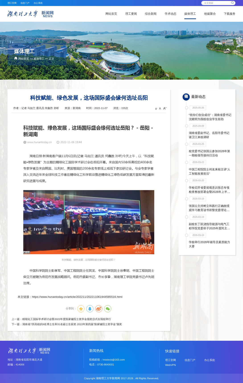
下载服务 (229, 13)
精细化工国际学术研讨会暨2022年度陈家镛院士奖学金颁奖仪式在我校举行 (66, 319)
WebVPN (170, 364)
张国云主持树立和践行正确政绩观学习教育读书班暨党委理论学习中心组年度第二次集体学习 (209, 210)
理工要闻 (131, 13)
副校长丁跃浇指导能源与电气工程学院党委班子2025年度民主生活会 (209, 228)
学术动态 (170, 13)
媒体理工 (190, 13)
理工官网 (12, 3)
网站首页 (111, 13)
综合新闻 (151, 13)
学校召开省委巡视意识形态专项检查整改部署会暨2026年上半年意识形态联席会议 (209, 191)
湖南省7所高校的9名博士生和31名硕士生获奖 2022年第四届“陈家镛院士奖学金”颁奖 (72, 324)
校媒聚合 (210, 13)
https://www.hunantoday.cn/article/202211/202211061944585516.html (77, 296)
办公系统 (38, 3)
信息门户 (25, 3)
